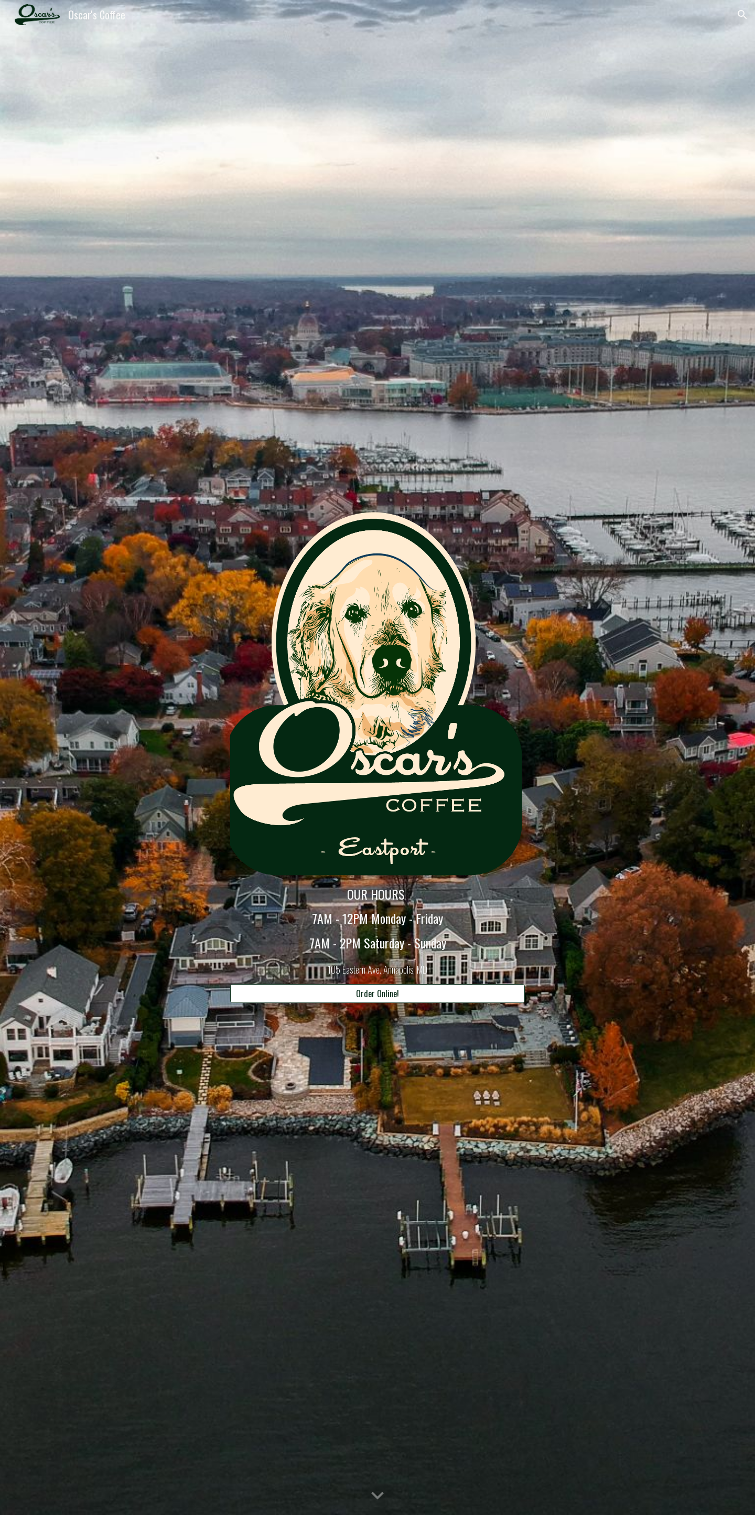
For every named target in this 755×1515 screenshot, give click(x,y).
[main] (377, 930)
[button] (742, 14)
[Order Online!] (377, 993)
